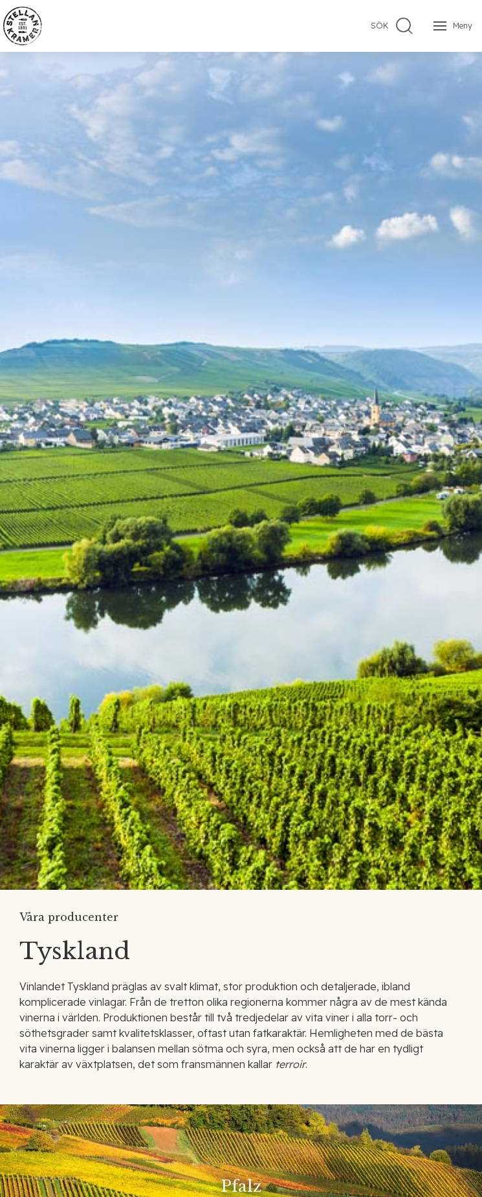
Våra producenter (68, 917)
